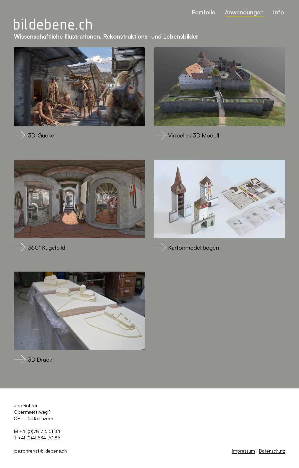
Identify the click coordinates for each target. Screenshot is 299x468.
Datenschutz (272, 451)
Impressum (243, 451)
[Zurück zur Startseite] (53, 24)
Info (278, 12)
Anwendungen (244, 12)
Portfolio (203, 12)
